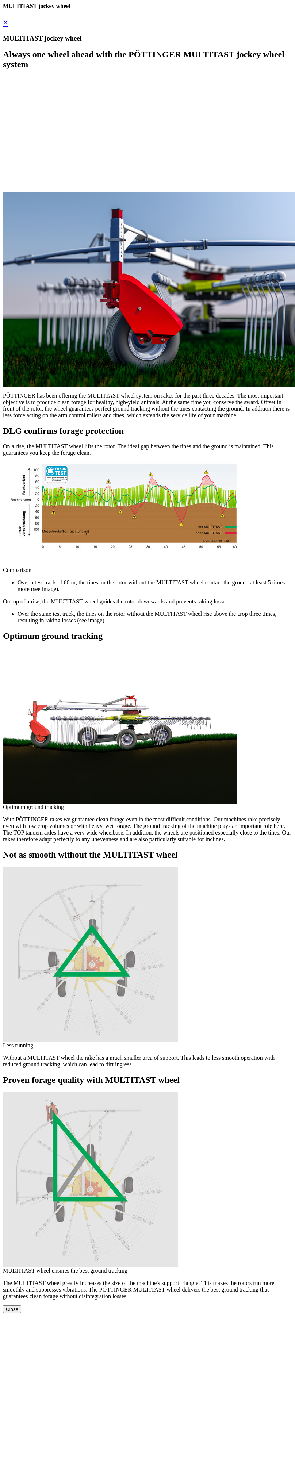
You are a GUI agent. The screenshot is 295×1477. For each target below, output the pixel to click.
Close (12, 1309)
